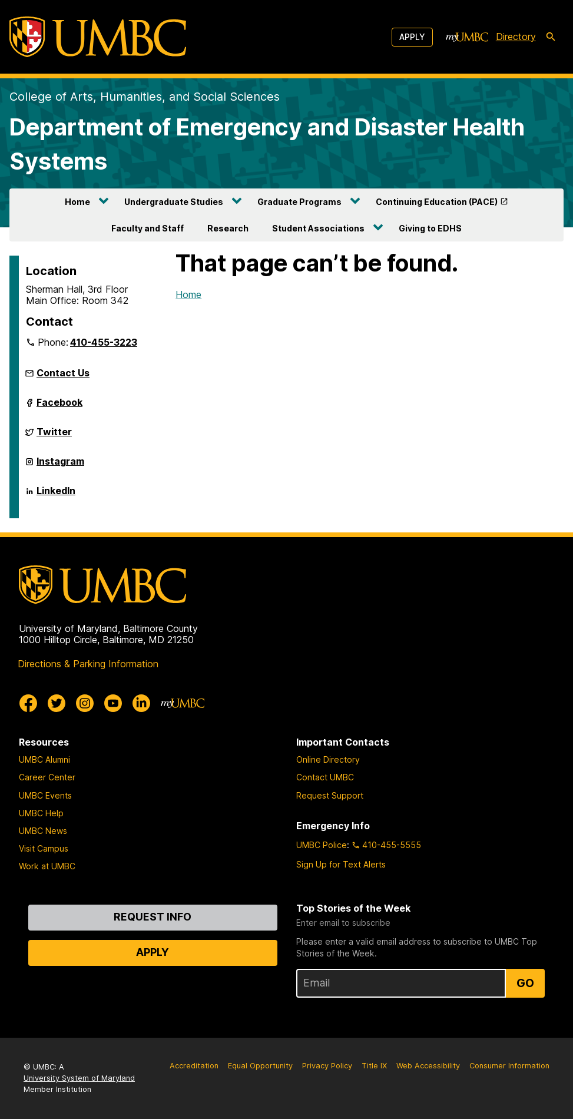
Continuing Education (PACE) (437, 202)
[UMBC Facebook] (28, 703)
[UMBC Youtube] (113, 703)
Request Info (152, 917)
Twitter (54, 436)
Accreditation (194, 1065)
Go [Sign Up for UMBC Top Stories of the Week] (525, 983)
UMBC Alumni (44, 759)
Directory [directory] (516, 36)
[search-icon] (551, 37)
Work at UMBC (47, 866)
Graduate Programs (299, 202)
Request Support (329, 795)
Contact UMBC (325, 777)
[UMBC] (98, 36)
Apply (412, 37)
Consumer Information (509, 1065)
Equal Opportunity (260, 1065)
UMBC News (43, 831)
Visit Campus (43, 848)
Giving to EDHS (430, 228)
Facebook (59, 407)
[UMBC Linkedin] (141, 703)
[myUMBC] (467, 37)
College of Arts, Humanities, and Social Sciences (144, 97)
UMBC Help (41, 813)
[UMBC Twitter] (56, 703)
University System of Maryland (79, 1078)
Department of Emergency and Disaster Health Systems (267, 144)
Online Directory (328, 759)
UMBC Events (45, 795)
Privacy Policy (327, 1065)
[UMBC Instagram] (85, 703)
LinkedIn (56, 495)
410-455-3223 (103, 342)
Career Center (47, 777)
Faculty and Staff (147, 228)
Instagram (60, 466)
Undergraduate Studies (173, 202)
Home (77, 202)
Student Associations (318, 228)
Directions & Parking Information (88, 664)
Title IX (374, 1065)
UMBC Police (321, 845)
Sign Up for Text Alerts (341, 864)
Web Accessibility (428, 1065)
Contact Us (63, 373)
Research (228, 228)
